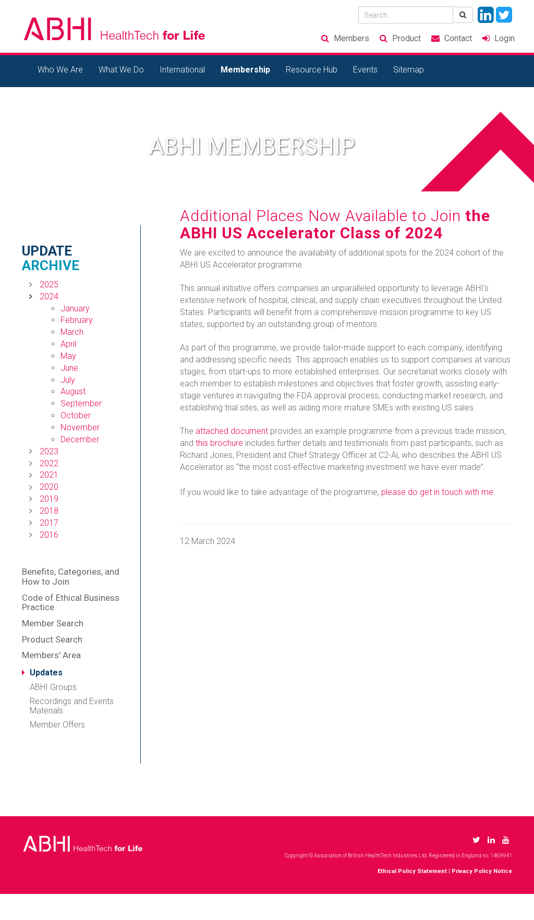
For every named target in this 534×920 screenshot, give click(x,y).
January (75, 308)
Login (504, 38)
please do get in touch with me (437, 492)
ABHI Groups (53, 687)
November (80, 427)
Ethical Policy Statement (412, 871)
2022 (49, 463)
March (71, 332)
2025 (49, 284)
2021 (49, 475)
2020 (49, 487)
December (79, 439)
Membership (245, 70)
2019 (49, 499)
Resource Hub (311, 70)
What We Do (121, 70)
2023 (49, 451)
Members (351, 38)
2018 (49, 511)
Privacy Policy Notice (482, 871)
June (69, 368)
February (76, 320)
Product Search (52, 639)
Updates (46, 672)
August (73, 391)
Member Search (52, 623)
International (182, 70)
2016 (49, 535)
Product (406, 38)
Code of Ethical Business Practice (70, 602)
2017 (49, 523)
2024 (49, 296)
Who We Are (60, 70)
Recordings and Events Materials (72, 706)
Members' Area (51, 655)
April (68, 344)
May (68, 356)
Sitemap (408, 70)
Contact (458, 38)
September (81, 403)
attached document (232, 431)
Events (365, 70)
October (75, 415)
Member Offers (57, 725)
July (67, 380)
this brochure (219, 443)
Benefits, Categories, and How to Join (70, 576)
